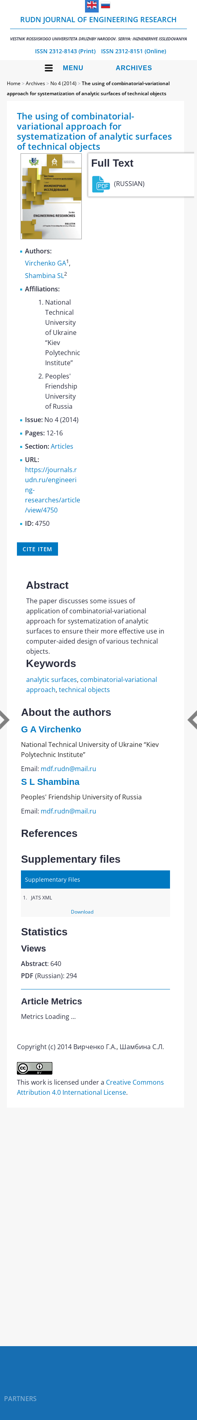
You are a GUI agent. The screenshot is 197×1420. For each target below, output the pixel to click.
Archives (134, 68)
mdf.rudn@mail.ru (68, 768)
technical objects (84, 689)
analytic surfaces (51, 679)
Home (14, 83)
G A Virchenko (51, 729)
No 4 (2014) (63, 83)
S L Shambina (50, 782)
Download (82, 911)
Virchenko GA (45, 263)
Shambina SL (44, 275)
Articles (62, 446)
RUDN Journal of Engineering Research (98, 28)
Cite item (37, 549)
